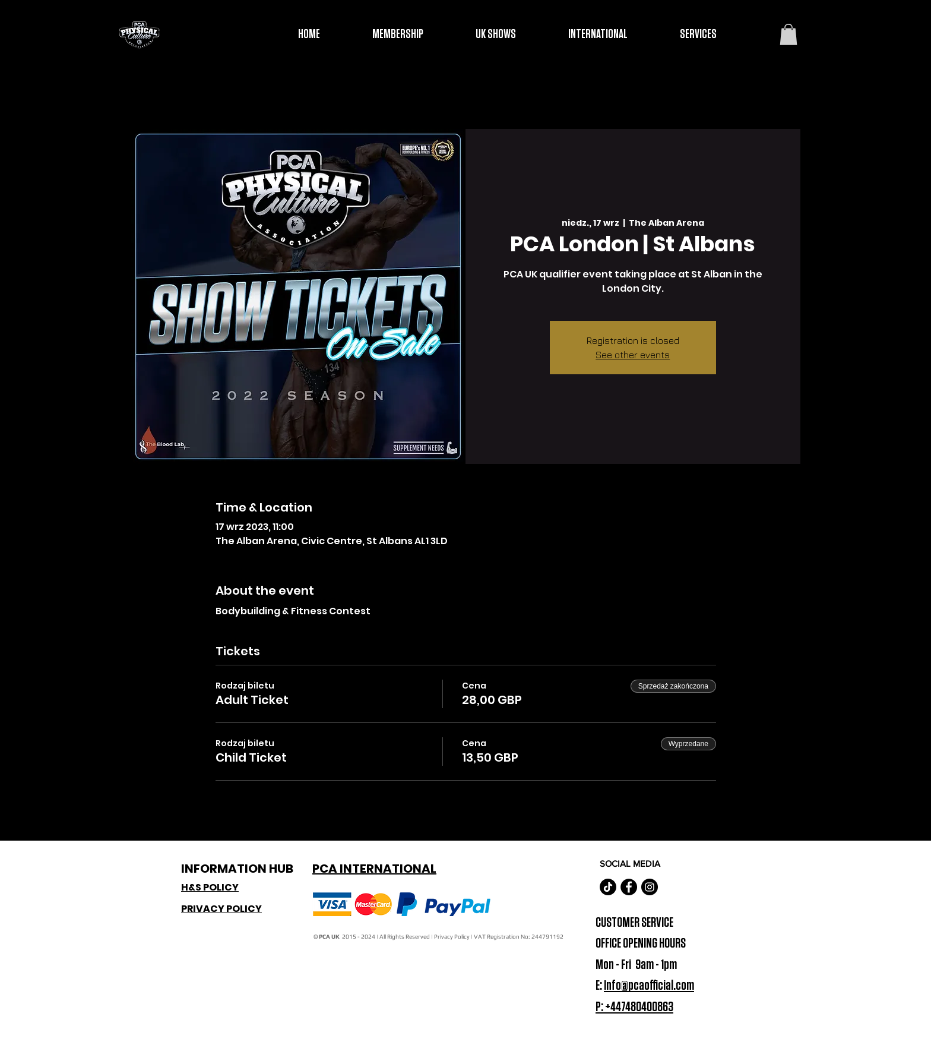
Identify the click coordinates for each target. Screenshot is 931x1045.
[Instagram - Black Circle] (649, 887)
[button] (788, 34)
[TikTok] (608, 887)
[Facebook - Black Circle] (628, 887)
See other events (633, 354)
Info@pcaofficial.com (649, 985)
